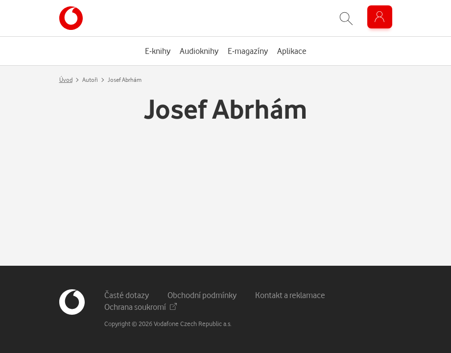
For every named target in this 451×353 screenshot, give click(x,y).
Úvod (65, 79)
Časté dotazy (126, 295)
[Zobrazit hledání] (346, 18)
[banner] (71, 18)
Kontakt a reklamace (290, 295)
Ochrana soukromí (140, 307)
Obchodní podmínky (202, 295)
